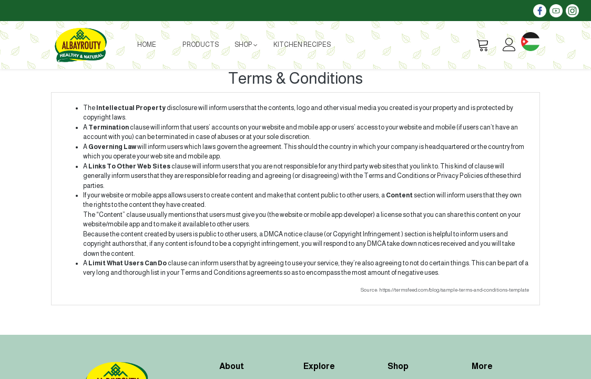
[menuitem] (147, 44)
